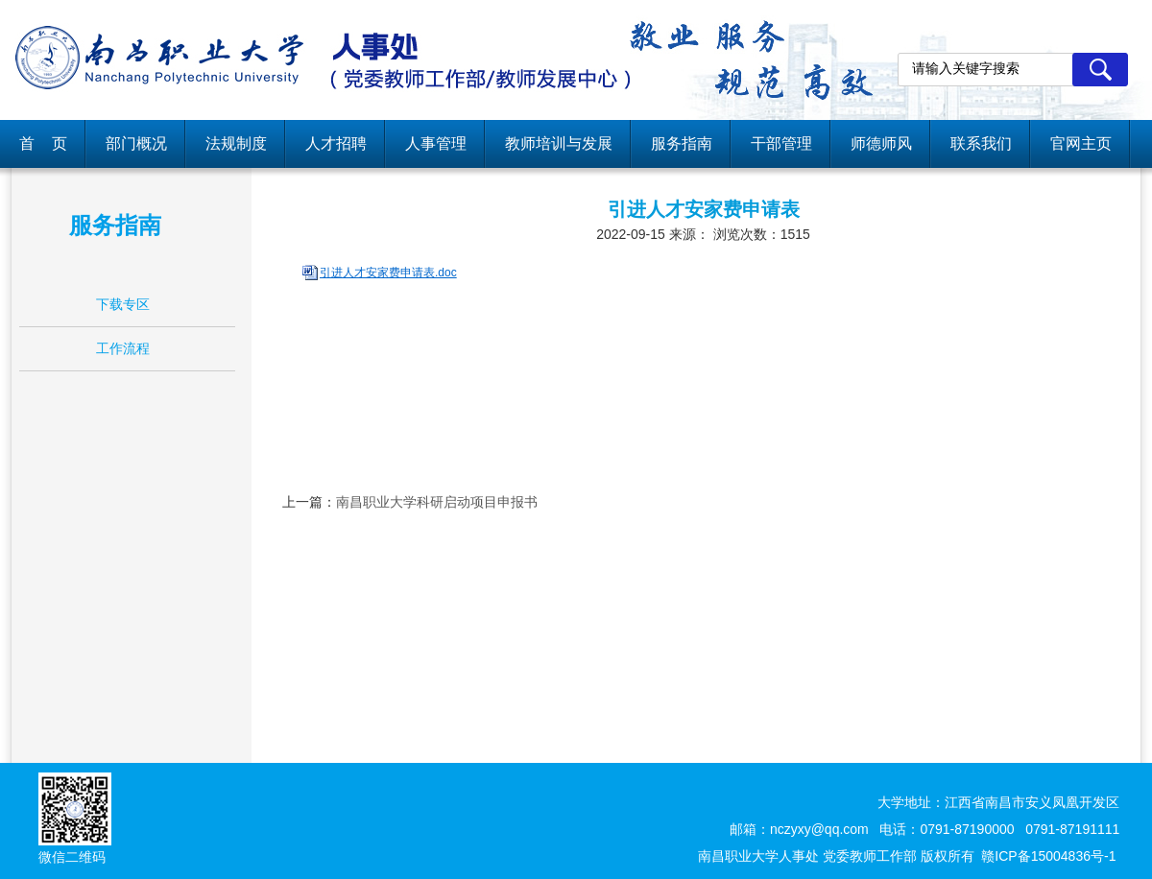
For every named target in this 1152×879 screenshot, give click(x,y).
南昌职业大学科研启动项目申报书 (437, 502)
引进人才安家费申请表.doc (388, 272)
